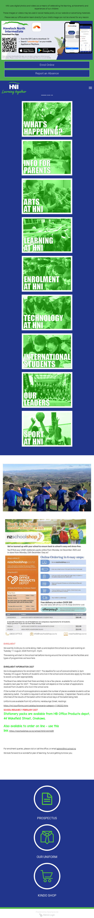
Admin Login (47, 915)
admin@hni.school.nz (66, 748)
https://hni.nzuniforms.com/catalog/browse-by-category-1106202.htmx (36, 705)
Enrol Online (47, 65)
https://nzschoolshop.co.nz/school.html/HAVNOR (31, 731)
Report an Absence (47, 73)
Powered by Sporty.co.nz (47, 912)
